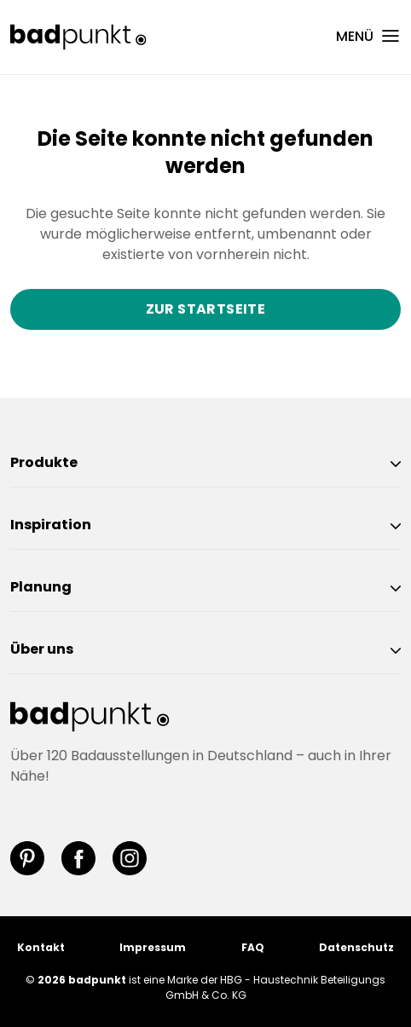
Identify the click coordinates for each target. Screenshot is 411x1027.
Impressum (152, 947)
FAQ (252, 947)
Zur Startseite (206, 309)
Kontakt (41, 947)
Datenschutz (356, 947)
